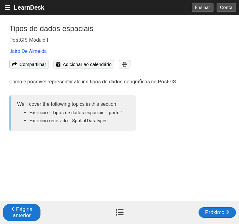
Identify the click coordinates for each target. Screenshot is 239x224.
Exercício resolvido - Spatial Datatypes (69, 121)
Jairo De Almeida (28, 51)
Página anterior (22, 212)
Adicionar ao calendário (83, 64)
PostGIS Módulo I (28, 40)
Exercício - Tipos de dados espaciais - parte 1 (76, 112)
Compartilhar (29, 64)
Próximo (217, 212)
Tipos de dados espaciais (51, 28)
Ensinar (202, 7)
